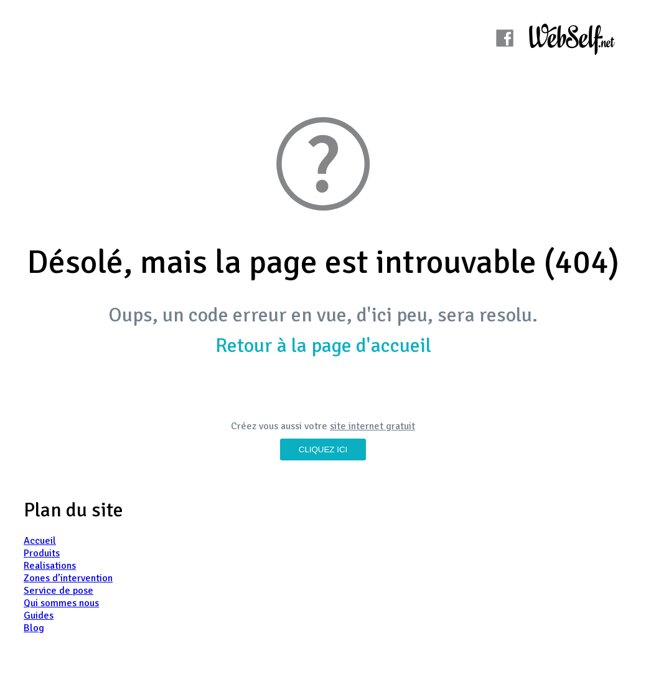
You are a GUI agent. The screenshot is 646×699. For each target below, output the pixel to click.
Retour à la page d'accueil (323, 345)
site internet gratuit (372, 426)
